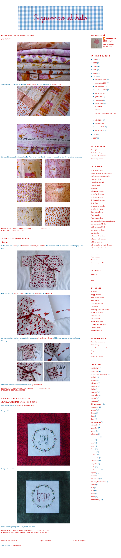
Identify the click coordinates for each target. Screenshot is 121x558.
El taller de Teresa (97, 209)
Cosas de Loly (95, 185)
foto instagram (96, 422)
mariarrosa (111, 38)
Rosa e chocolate (96, 354)
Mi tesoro (6, 38)
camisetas (94, 386)
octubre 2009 (100, 86)
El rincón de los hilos (98, 206)
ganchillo (94, 428)
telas (22, 230)
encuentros (94, 407)
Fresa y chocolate (97, 218)
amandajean (35, 246)
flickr (92, 419)
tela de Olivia (18, 293)
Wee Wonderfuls (96, 330)
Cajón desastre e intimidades (100, 176)
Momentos (94, 251)
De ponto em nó (96, 351)
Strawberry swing (97, 159)
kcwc (92, 440)
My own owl (95, 254)
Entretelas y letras (97, 212)
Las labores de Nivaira (98, 224)
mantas (93, 452)
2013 (95, 63)
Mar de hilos (95, 233)
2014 (95, 59)
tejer (92, 488)
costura (14, 390)
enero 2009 (99, 130)
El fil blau (94, 203)
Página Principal (45, 540)
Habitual (49, 293)
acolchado (94, 368)
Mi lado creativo (96, 242)
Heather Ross (56, 84)
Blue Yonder (95, 300)
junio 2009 (99, 100)
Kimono (5, 242)
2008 (95, 135)
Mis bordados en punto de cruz (101, 245)
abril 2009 (99, 120)
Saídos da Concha (97, 357)
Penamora (94, 260)
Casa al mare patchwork (99, 348)
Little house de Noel (98, 227)
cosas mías (94, 395)
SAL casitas (95, 479)
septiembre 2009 (101, 90)
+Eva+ (14, 246)
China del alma (96, 179)
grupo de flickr (37, 385)
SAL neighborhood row (99, 482)
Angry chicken (96, 295)
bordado (35, 532)
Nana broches (95, 257)
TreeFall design (96, 327)
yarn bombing (95, 500)
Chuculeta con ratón (98, 182)
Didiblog (94, 188)
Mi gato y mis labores (98, 239)
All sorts (94, 292)
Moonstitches (95, 318)
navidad (93, 455)
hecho (27, 246)
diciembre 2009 (101, 80)
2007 (95, 138)
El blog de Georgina (98, 200)
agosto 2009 (99, 93)
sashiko (93, 485)
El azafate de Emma (97, 194)
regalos (93, 473)
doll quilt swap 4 (96, 404)
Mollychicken (95, 315)
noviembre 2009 (101, 83)
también (42, 246)
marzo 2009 (99, 123)
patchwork (44, 532)
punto (93, 467)
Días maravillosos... (97, 191)
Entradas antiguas (79, 540)
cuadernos (94, 401)
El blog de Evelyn (97, 197)
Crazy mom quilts (97, 303)
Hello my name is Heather (100, 310)
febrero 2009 (100, 127)
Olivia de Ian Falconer (44, 338)
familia (93, 410)
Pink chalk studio (97, 321)
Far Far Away (31, 84)
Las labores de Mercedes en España (103, 221)
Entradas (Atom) (16, 545)
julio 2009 (99, 97)
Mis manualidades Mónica (100, 248)
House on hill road (97, 312)
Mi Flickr (94, 274)
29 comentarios (43, 228)
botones (93, 380)
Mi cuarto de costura (98, 236)
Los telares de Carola (98, 230)
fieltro (93, 413)
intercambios (95, 437)
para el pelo (95, 458)
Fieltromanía (95, 215)
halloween (94, 434)
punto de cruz (95, 470)
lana (92, 443)
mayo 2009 (99, 103)
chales (93, 389)
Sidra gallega (95, 150)
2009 (95, 77)
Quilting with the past (98, 324)
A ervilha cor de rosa (98, 342)
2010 (95, 73)
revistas (93, 476)
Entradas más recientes (9, 540)
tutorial (37, 293)
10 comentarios (42, 530)
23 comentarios (43, 388)
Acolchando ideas (97, 170)
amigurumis (95, 371)
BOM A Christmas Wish (25, 405)
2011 (95, 70)
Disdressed (94, 307)
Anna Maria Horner (97, 298)
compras (15, 230)
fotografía (94, 425)
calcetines (94, 383)
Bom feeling (95, 345)
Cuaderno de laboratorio (99, 156)
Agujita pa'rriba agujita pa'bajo (101, 173)
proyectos (94, 464)
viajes (93, 497)
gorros (93, 431)
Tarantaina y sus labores (99, 263)
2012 (95, 66)
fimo (92, 416)
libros (22, 390)
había (23, 246)
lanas (92, 446)
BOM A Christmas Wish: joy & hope (19, 402)
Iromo (93, 280)
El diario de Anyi (96, 153)
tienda (93, 494)
